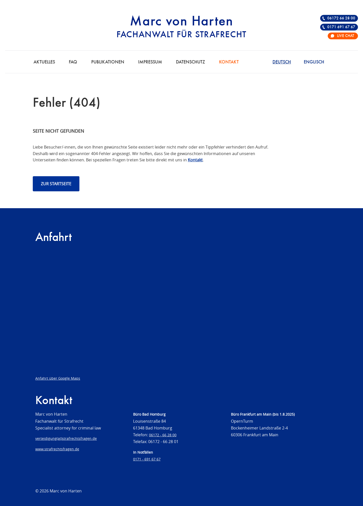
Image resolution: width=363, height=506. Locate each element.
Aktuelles (44, 62)
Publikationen (107, 62)
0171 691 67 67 (341, 27)
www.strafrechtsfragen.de (57, 449)
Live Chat (345, 36)
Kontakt (229, 62)
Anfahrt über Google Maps (57, 378)
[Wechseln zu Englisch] (314, 62)
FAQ (73, 62)
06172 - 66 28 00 (162, 434)
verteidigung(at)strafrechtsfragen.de (66, 438)
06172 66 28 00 (341, 18)
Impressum (150, 62)
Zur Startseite (56, 184)
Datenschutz (190, 62)
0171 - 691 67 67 (147, 459)
